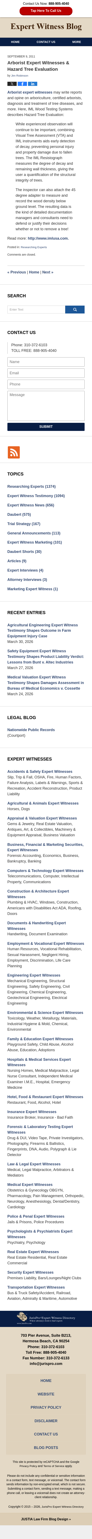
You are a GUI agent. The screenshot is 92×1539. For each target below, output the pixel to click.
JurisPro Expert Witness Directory (62, 1520)
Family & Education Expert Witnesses (40, 1051)
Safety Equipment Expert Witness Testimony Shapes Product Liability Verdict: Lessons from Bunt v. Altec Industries (38, 659)
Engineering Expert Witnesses (34, 988)
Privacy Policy (46, 1421)
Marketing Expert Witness (32, 589)
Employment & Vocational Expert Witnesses (36, 953)
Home (15, 42)
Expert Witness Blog (46, 27)
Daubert (19, 514)
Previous (16, 272)
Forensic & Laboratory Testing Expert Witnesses (40, 1142)
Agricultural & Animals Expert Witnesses (43, 810)
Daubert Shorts (24, 552)
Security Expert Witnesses (30, 1286)
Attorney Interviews (27, 580)
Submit (46, 426)
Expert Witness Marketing (35, 542)
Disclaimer (45, 1435)
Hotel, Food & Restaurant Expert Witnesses (45, 1109)
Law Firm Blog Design (44, 1533)
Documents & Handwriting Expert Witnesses (36, 932)
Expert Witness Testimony (36, 495)
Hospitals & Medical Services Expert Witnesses (39, 1075)
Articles (17, 561)
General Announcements (34, 533)
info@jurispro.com (46, 1377)
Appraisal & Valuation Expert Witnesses (42, 825)
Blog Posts (46, 1462)
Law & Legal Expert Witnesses (34, 1177)
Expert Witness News (31, 505)
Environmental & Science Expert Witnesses (45, 1025)
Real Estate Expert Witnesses (33, 1265)
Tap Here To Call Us (46, 10)
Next (48, 272)
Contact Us (46, 42)
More (76, 42)
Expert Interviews (25, 570)
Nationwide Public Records (31, 736)
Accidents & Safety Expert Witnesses (40, 778)
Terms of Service (54, 1480)
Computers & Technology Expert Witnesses (45, 877)
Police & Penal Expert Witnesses (36, 1229)
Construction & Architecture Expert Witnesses (38, 901)
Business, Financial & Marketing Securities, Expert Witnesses (45, 854)
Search (75, 309)
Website (45, 1408)
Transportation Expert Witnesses (36, 1301)
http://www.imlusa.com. (48, 238)
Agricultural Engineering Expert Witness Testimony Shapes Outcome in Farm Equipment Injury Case (43, 631)
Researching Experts (34, 247)
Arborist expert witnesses (30, 92)
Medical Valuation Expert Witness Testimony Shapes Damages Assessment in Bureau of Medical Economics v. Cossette (46, 689)
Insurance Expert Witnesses (32, 1125)
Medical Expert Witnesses (30, 1198)
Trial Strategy (24, 524)
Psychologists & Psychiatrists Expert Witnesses (40, 1247)
